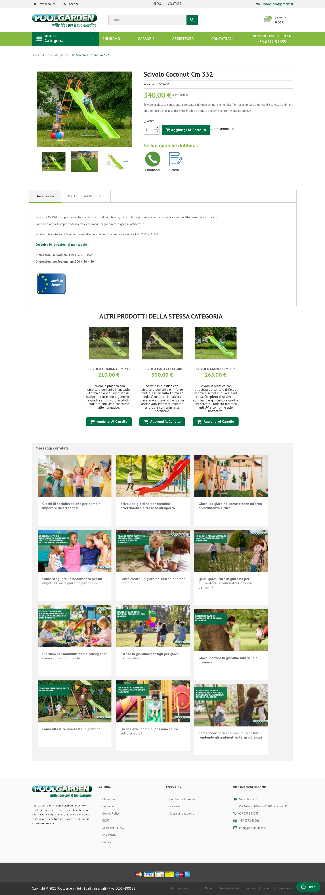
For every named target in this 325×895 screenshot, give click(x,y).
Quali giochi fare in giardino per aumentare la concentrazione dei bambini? (225, 582)
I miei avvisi (286, 888)
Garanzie (174, 806)
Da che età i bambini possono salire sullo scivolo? (149, 731)
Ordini (208, 888)
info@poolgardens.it (278, 4)
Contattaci (108, 806)
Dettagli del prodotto (86, 196)
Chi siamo (108, 799)
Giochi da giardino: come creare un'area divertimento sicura (230, 505)
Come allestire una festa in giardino (71, 729)
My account (45, 4)
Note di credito (229, 888)
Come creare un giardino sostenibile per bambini (152, 580)
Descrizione (45, 196)
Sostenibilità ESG (113, 828)
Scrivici (174, 170)
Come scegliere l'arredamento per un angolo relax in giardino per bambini (72, 580)
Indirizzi (251, 888)
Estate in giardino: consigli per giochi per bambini (150, 656)
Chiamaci (152, 170)
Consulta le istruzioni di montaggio (61, 245)
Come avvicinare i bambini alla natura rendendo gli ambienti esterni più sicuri (230, 735)
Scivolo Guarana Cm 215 (109, 369)
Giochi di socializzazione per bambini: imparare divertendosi (72, 505)
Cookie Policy (111, 813)
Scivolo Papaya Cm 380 (162, 369)
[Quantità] (149, 130)
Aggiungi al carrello (186, 129)
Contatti (175, 4)
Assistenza (109, 835)
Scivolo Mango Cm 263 (215, 369)
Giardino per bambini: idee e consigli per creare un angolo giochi (74, 656)
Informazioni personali (183, 888)
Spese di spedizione (181, 813)
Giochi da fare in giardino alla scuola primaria (228, 660)
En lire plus (74, 520)
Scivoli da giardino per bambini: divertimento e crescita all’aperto (147, 505)
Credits (106, 842)
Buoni (267, 888)
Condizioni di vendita (182, 799)
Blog (157, 4)
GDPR (105, 821)
